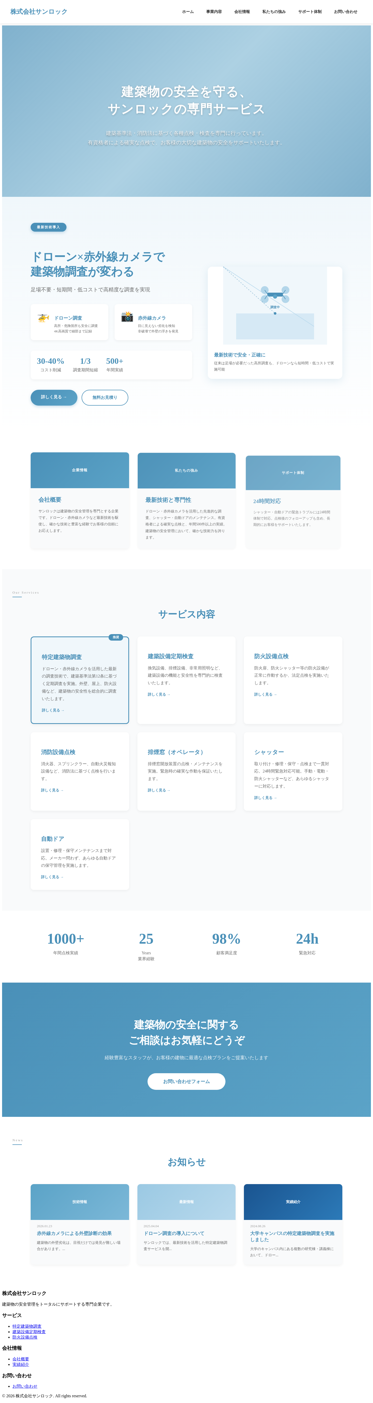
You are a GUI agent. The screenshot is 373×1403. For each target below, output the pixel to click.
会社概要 (20, 1359)
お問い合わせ (345, 12)
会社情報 (242, 12)
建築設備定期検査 (29, 1332)
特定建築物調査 (27, 1326)
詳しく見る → (54, 397)
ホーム (188, 12)
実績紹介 (20, 1364)
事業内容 (214, 12)
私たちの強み (274, 12)
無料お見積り (104, 397)
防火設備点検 (24, 1337)
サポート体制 (310, 12)
